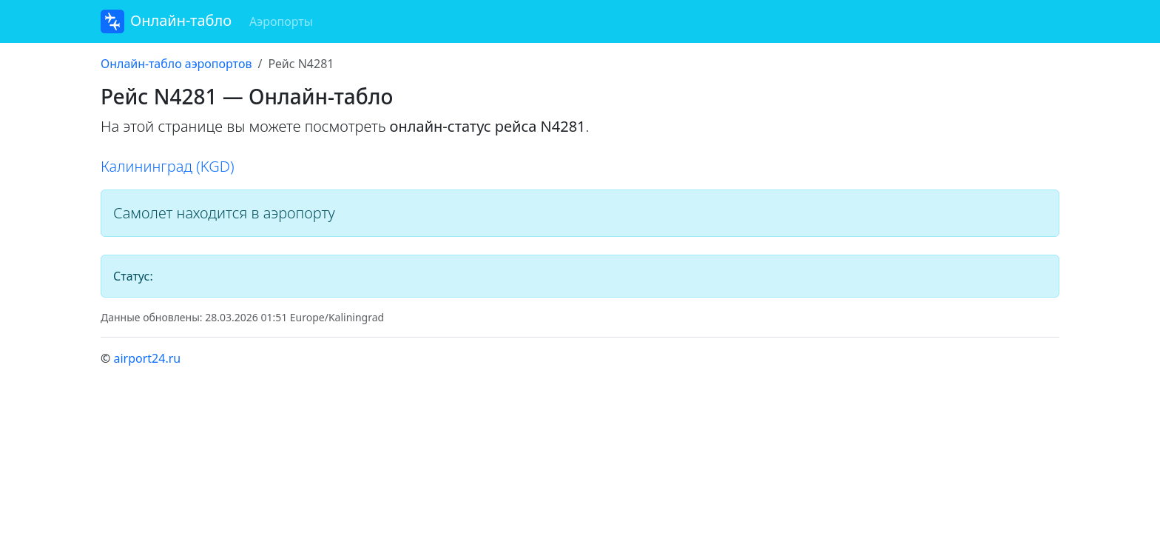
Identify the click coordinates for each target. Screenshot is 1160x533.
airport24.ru (147, 358)
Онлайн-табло (166, 21)
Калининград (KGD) (167, 166)
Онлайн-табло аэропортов (176, 64)
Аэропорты (281, 21)
